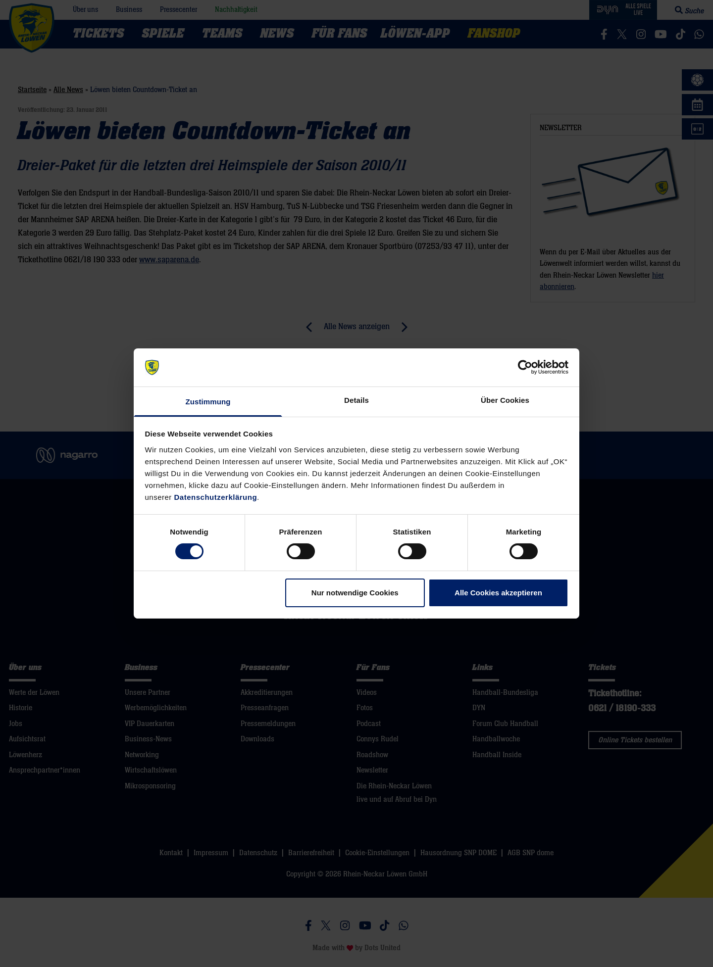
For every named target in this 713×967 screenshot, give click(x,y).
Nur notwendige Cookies (355, 592)
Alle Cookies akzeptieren (498, 592)
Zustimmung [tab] (208, 401)
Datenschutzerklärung (215, 497)
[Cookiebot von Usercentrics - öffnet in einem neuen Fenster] (525, 367)
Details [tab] (356, 400)
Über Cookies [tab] (505, 400)
